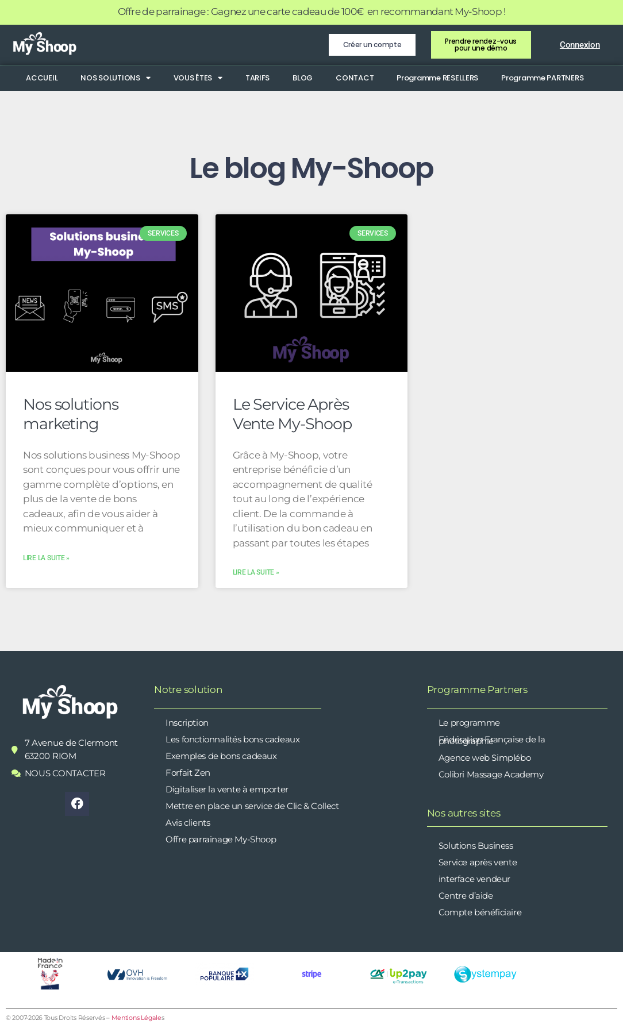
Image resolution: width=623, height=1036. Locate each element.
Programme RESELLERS (437, 77)
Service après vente (478, 862)
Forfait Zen (188, 772)
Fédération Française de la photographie (492, 740)
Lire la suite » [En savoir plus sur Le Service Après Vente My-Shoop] (256, 572)
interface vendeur (474, 878)
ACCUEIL (41, 77)
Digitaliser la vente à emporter (227, 789)
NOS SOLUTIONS (115, 78)
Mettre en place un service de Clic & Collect (252, 805)
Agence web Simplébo (484, 757)
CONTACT (355, 77)
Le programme (469, 722)
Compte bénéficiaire (480, 912)
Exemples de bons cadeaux (221, 755)
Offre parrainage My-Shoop (221, 839)
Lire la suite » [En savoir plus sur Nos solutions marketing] (46, 558)
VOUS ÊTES (198, 78)
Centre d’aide (466, 895)
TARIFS (257, 77)
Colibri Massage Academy (491, 774)
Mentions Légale (136, 1018)
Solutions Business (476, 845)
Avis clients (188, 822)
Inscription (187, 722)
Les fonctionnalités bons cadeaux (232, 739)
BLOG (303, 77)
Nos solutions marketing (70, 414)
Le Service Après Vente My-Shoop (292, 414)
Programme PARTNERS (542, 77)
